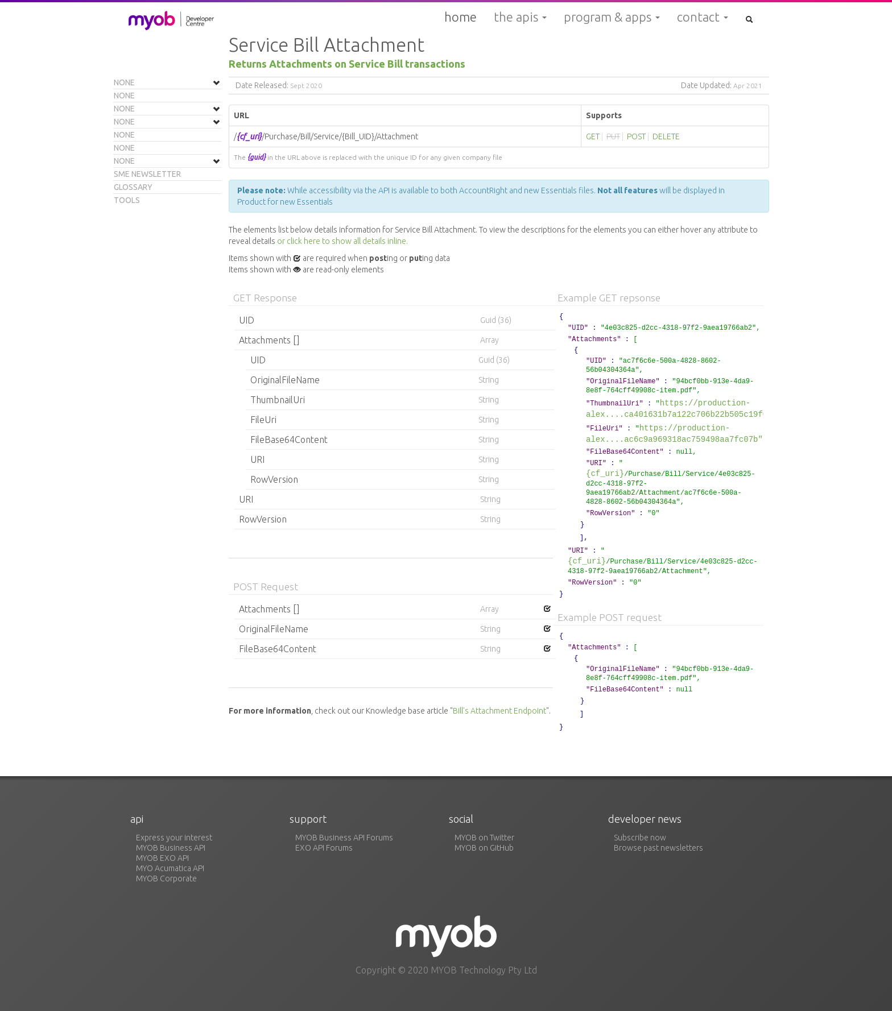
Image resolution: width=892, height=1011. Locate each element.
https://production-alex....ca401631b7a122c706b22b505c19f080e (684, 408)
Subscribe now (640, 837)
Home (460, 17)
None (124, 82)
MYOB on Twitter (484, 837)
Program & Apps (612, 17)
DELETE (666, 136)
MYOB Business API (170, 847)
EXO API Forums (324, 847)
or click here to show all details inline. (342, 241)
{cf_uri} (605, 473)
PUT (613, 136)
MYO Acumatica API (170, 868)
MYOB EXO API (162, 858)
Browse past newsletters (658, 847)
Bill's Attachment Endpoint (499, 710)
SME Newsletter (147, 174)
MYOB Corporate (166, 878)
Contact (702, 17)
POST (636, 136)
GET (593, 136)
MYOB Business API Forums (344, 837)
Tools (127, 200)
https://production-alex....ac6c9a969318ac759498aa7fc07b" (674, 433)
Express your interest (174, 837)
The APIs (520, 17)
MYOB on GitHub (484, 847)
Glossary (133, 187)
